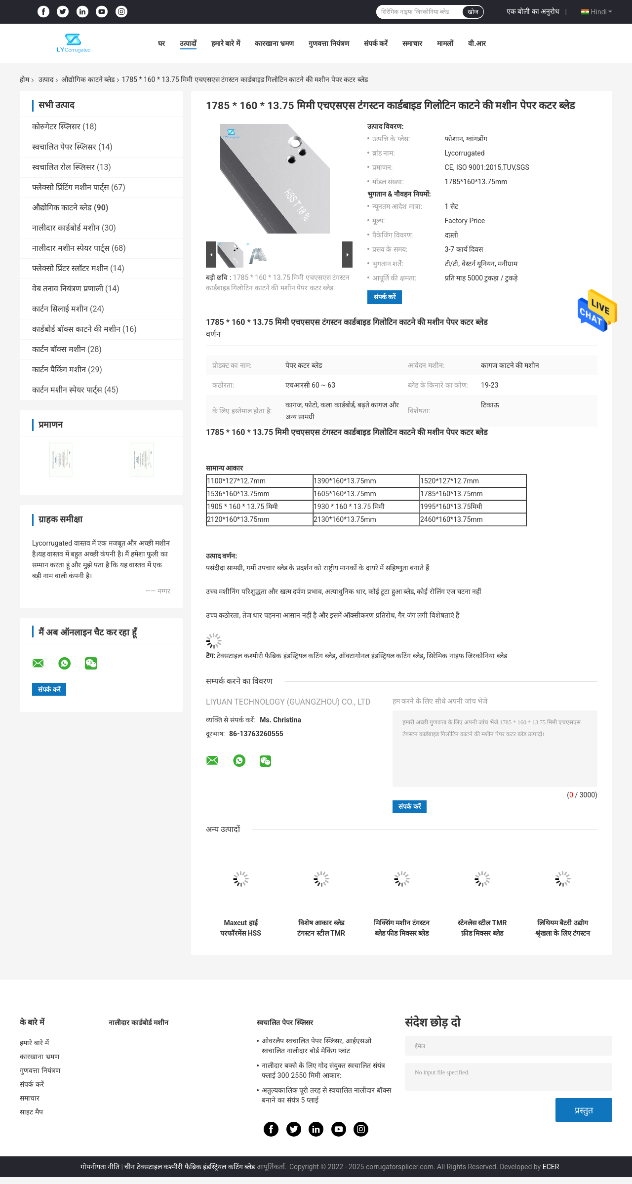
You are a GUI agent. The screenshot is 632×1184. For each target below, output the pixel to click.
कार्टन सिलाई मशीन (60, 309)
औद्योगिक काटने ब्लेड (88, 79)
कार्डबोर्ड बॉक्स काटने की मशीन (76, 329)
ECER (551, 1167)
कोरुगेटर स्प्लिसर (56, 126)
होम (24, 79)
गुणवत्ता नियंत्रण (329, 43)
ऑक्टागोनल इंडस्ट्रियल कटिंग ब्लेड (381, 656)
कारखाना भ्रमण (274, 43)
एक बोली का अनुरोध (533, 11)
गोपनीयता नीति (99, 1167)
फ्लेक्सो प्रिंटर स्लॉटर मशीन (70, 268)
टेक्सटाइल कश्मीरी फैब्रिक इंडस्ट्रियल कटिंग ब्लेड (276, 656)
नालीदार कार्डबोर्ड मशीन (66, 228)
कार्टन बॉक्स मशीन (58, 349)
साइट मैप (31, 1112)
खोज (473, 11)
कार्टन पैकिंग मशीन (59, 369)
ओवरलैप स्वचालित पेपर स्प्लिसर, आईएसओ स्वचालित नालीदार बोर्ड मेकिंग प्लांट (316, 1046)
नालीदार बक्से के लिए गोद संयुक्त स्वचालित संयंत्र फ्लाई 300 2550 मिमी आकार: (323, 1070)
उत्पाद (46, 79)
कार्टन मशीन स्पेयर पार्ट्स (67, 390)
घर (161, 43)
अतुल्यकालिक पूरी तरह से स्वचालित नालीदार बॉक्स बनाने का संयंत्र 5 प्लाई (326, 1095)
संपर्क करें (376, 43)
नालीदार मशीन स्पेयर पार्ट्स (71, 248)
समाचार (412, 43)
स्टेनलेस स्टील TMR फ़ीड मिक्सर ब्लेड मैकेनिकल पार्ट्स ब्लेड (482, 928)
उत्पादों (188, 43)
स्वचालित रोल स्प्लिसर (63, 167)
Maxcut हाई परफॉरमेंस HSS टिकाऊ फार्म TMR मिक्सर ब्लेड (241, 928)
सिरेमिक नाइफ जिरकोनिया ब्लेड (467, 656)
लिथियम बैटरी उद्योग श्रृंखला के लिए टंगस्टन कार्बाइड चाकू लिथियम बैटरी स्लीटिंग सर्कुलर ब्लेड (563, 928)
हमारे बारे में (225, 43)
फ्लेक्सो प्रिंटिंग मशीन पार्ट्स (70, 187)
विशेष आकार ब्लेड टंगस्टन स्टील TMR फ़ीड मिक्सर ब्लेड (321, 928)
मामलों (445, 43)
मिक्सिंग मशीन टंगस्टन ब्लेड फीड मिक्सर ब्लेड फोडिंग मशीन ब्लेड (402, 928)
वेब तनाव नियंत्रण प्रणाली (67, 288)
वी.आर (477, 43)
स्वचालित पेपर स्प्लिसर (64, 147)
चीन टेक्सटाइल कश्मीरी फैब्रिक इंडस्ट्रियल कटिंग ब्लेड (189, 1167)
